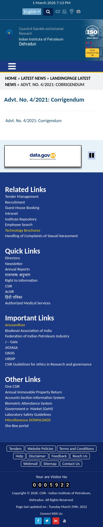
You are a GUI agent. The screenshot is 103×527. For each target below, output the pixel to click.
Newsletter (14, 263)
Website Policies (40, 448)
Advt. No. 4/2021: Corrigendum (33, 120)
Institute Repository (21, 219)
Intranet (11, 213)
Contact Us (71, 463)
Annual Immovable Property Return (33, 392)
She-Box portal (16, 425)
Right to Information (21, 280)
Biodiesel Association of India (28, 330)
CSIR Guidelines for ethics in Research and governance (48, 364)
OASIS (10, 353)
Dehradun (27, 44)
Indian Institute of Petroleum (41, 39)
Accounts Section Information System (35, 397)
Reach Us (80, 456)
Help (19, 456)
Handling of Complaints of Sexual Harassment (41, 235)
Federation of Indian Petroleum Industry (37, 336)
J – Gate (11, 341)
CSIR (8, 286)
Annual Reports (17, 269)
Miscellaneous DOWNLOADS (28, 419)
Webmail (30, 463)
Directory (12, 257)
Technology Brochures (22, 230)
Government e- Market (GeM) (29, 408)
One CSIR (12, 386)
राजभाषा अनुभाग (17, 274)
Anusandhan (15, 324)
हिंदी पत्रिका (13, 297)
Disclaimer (37, 456)
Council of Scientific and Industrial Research (41, 31)
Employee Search (18, 224)
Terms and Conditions (76, 448)
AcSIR (9, 291)
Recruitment (15, 202)
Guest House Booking (22, 207)
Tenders (15, 448)
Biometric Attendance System (28, 403)
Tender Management (21, 196)
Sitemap (50, 463)
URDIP (10, 358)
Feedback (59, 456)
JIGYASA (11, 347)
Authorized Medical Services (27, 303)
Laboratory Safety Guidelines (28, 414)
